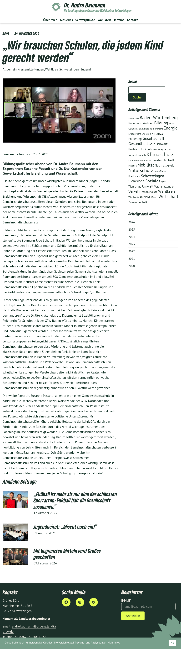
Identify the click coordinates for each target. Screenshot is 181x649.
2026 (131, 222)
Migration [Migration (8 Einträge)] (132, 165)
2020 (131, 266)
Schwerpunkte (85, 20)
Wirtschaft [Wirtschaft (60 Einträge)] (168, 196)
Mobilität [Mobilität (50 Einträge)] (145, 165)
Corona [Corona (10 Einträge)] (132, 128)
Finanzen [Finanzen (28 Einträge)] (158, 133)
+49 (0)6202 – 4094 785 (29, 637)
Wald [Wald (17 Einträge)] (146, 197)
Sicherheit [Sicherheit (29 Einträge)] (136, 181)
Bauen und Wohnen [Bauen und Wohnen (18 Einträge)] (140, 123)
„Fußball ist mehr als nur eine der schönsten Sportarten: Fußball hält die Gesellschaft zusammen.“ (75, 500)
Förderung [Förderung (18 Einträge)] (135, 139)
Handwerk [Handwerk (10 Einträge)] (133, 149)
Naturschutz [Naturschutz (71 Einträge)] (140, 170)
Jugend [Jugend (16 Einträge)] (132, 155)
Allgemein (10, 69)
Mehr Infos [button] (114, 642)
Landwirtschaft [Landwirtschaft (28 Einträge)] (163, 160)
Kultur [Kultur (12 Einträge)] (147, 160)
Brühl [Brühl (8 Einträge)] (171, 123)
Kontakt (132, 20)
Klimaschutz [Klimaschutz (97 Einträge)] (159, 154)
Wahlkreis (104, 20)
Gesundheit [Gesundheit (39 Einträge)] (138, 143)
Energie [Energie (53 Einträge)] (171, 128)
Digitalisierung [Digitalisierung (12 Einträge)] (144, 128)
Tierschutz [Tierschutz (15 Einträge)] (134, 186)
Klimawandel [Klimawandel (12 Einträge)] (135, 160)
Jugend (86, 69)
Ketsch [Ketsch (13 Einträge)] (142, 155)
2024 (131, 237)
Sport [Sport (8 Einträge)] (163, 181)
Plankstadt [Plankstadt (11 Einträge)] (134, 176)
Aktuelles (66, 20)
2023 (131, 244)
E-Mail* (126, 600)
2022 (131, 251)
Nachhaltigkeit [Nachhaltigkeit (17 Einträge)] (164, 165)
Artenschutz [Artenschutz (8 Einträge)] (133, 118)
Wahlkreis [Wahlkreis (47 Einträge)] (167, 191)
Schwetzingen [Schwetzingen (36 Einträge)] (152, 175)
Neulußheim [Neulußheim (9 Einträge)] (160, 171)
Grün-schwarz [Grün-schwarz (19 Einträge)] (158, 144)
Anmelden (133, 616)
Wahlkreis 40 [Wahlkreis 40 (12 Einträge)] (135, 197)
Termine (119, 20)
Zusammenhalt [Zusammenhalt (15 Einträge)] (137, 202)
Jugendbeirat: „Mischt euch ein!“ (65, 527)
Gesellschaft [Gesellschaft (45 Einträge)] (153, 138)
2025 (131, 229)
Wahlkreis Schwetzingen (62, 69)
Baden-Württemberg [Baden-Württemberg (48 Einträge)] (159, 117)
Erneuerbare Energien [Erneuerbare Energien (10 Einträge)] (139, 133)
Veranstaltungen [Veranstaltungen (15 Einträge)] (164, 186)
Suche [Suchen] (137, 97)
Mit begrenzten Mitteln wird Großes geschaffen (67, 554)
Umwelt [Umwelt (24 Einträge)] (147, 186)
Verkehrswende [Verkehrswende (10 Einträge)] (149, 191)
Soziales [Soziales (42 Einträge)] (152, 181)
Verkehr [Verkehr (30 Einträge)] (134, 191)
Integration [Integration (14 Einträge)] (164, 149)
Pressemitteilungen (31, 69)
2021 (131, 258)
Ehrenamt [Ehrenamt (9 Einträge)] (158, 128)
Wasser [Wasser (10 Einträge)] (154, 197)
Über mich (50, 20)
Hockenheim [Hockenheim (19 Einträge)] (148, 149)
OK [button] (172, 643)
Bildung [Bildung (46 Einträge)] (161, 122)
